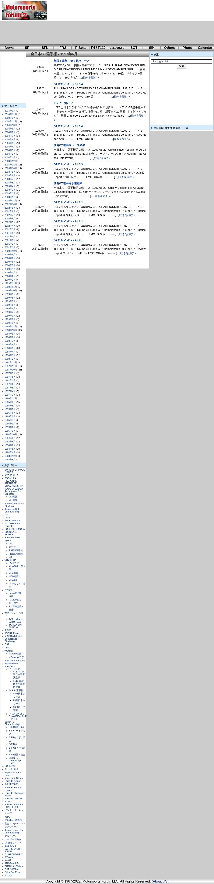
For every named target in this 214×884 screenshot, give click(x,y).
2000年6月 (10, 261)
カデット (13, 546)
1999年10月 (11, 290)
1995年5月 (10, 416)
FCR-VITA (14, 563)
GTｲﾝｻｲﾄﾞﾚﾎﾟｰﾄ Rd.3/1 (68, 240)
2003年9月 (10, 172)
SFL (45, 48)
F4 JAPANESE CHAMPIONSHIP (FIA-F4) (18, 716)
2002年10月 (11, 204)
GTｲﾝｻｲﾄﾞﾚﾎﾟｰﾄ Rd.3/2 (68, 202)
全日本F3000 (11, 784)
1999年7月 (10, 301)
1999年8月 (10, 297)
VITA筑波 (14, 572)
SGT (133, 48)
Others (169, 48)
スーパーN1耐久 (13, 839)
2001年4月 (10, 236)
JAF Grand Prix (13, 863)
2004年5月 (10, 143)
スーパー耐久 (12, 769)
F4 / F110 (98, 48)
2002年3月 (10, 229)
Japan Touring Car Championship (14, 831)
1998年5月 (10, 348)
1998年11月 (11, 326)
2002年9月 (10, 208)
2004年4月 (10, 146)
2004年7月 (10, 136)
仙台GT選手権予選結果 (68, 183)
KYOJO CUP (11, 475)
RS (6, 514)
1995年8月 (10, 405)
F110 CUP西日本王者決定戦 (19, 684)
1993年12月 (11, 456)
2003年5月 (10, 182)
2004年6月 (10, 139)
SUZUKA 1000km (14, 866)
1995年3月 (10, 423)
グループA (10, 835)
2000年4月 (10, 269)
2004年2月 (10, 154)
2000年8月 (10, 258)
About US (160, 881)
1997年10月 (11, 369)
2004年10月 (11, 125)
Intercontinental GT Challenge (14, 504)
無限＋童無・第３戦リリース (72, 60)
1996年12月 (11, 398)
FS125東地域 (16, 550)
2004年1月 (10, 157)
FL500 (8, 630)
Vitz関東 (13, 500)
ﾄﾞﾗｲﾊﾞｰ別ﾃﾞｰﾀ (63, 103)
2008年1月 (10, 118)
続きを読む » (91, 77)
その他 (8, 875)
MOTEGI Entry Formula (12, 524)
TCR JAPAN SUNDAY (15, 626)
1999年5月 (10, 308)
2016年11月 (11, 114)
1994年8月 (10, 441)
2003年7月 (10, 179)
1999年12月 (11, 283)
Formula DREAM (13, 798)
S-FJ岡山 (13, 744)
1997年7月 (10, 380)
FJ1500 (9, 590)
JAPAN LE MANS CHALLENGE (14, 805)
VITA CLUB (10, 560)
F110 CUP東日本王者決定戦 (19, 674)
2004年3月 (10, 150)
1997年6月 (10, 384)
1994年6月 (10, 445)
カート (8, 540)
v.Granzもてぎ (16, 657)
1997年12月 (11, 362)
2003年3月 (10, 190)
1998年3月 (10, 355)
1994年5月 (10, 449)
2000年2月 (10, 276)
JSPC (8, 816)
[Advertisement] (74, 22)
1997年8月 (10, 377)
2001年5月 (10, 233)
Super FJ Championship (12, 723)
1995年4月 (10, 420)
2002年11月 (11, 200)
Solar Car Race (13, 872)
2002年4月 (10, 225)
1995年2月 (10, 427)
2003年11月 (11, 164)
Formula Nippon (13, 781)
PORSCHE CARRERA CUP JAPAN (13, 849)
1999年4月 (10, 312)
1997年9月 (10, 373)
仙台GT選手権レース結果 (69, 145)
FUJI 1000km (11, 869)
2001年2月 (10, 243)
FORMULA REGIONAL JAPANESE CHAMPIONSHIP (14, 482)
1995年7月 (10, 409)
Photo (187, 48)
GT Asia (9, 857)
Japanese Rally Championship (13, 510)
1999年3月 (10, 315)
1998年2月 (10, 359)
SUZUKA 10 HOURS (11, 533)
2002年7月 (10, 215)
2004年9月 (10, 128)
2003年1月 (10, 197)
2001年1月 (10, 247)
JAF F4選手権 (16, 690)
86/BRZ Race (12, 633)
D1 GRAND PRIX (14, 854)
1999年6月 (10, 305)
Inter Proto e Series (15, 660)
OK (10, 543)
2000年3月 (10, 272)
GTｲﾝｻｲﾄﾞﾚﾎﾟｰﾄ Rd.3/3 (68, 164)
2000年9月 (10, 254)
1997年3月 (10, 395)
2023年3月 (10, 110)
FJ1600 (9, 801)
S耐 (152, 48)
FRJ (62, 48)
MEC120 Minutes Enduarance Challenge (13, 639)
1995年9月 (10, 402)
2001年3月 (10, 240)
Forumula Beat (12, 537)
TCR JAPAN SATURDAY (15, 620)
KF (10, 557)
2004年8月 (10, 132)
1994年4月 (10, 452)
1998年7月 (10, 341)
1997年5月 (10, 387)
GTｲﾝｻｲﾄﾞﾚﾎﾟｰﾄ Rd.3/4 (68, 84)
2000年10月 (11, 251)
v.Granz (9, 651)
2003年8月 (10, 175)
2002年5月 (10, 222)
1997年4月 (10, 391)
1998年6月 (10, 344)
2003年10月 (11, 168)
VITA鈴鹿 (14, 576)
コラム (8, 647)
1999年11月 (11, 287)
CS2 (7, 644)
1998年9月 (10, 333)
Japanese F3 (11, 663)
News (9, 48)
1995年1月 (10, 431)
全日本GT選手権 (13, 820)
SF (27, 48)
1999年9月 (10, 294)
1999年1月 (10, 323)
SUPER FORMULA (15, 529)
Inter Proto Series (14, 778)
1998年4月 (10, 351)
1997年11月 (11, 366)
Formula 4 (10, 666)
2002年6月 (10, 218)
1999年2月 (10, 319)
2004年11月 (11, 121)
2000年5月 (10, 265)
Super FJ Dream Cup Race (15, 760)
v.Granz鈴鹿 (15, 653)
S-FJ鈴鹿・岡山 (17, 727)
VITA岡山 (14, 580)
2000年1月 (10, 279)
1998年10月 (11, 330)
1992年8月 (10, 459)
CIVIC (8, 517)
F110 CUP (14, 669)
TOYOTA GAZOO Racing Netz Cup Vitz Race (14, 491)
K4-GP (8, 860)
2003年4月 (10, 186)
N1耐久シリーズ (13, 843)
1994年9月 (10, 438)
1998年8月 (10, 337)
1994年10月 (11, 434)
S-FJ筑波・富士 (17, 754)
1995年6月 (10, 413)
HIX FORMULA (13, 520)
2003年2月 (10, 193)
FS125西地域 (16, 554)
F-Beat (80, 48)
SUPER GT (11, 766)
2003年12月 (11, 161)
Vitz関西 (13, 496)
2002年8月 (10, 211)
